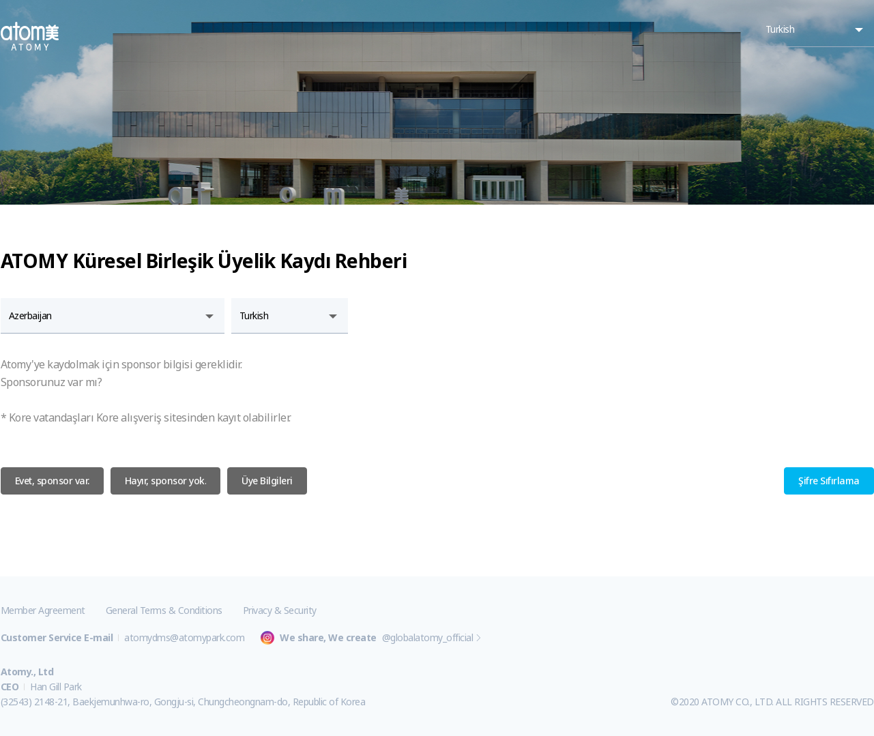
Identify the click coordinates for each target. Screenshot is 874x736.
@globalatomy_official (428, 637)
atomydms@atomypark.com (184, 637)
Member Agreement (43, 610)
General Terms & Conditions (164, 610)
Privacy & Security (280, 610)
